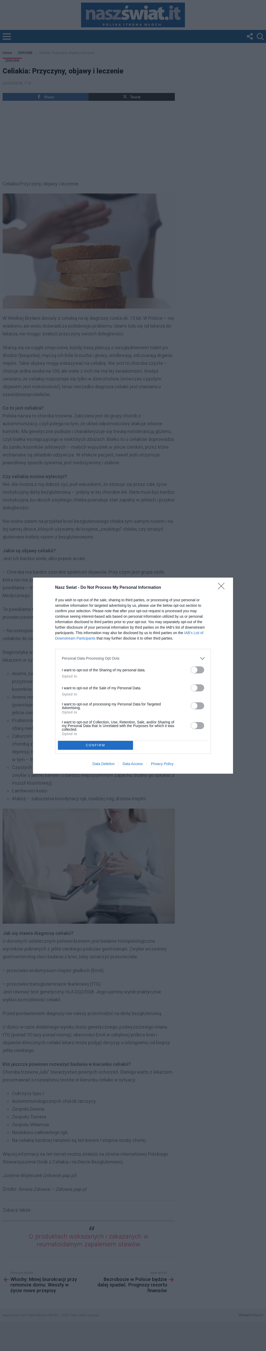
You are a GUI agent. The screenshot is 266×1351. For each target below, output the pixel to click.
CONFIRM (95, 745)
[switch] (197, 669)
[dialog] (133, 676)
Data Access (133, 764)
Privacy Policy (162, 764)
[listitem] (133, 658)
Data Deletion (103, 764)
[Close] (223, 588)
